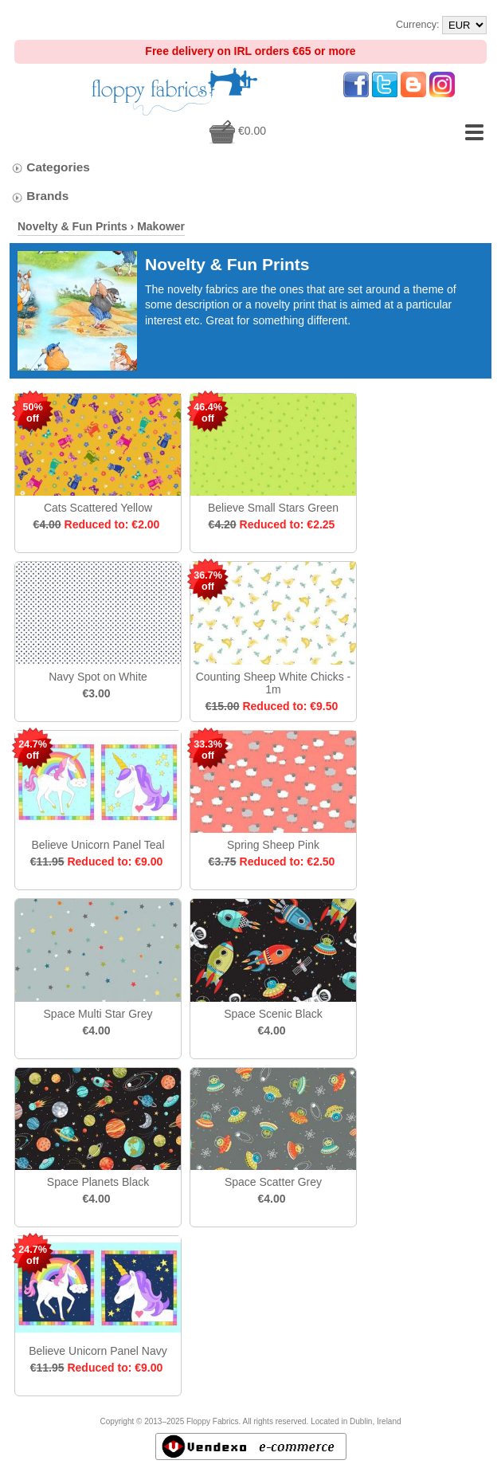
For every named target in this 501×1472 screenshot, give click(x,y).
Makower (161, 226)
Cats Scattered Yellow (98, 507)
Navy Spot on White (98, 676)
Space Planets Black (98, 1182)
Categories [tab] (50, 167)
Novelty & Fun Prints (72, 226)
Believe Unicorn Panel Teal (97, 844)
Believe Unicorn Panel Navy (98, 1350)
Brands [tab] (39, 195)
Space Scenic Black (273, 1013)
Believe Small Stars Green (273, 507)
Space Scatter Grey (273, 1182)
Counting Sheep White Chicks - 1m (273, 683)
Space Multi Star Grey (98, 1013)
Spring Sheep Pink (273, 844)
